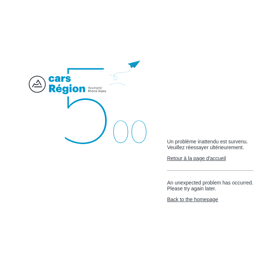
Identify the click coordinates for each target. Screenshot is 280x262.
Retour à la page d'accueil (196, 158)
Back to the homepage (192, 199)
